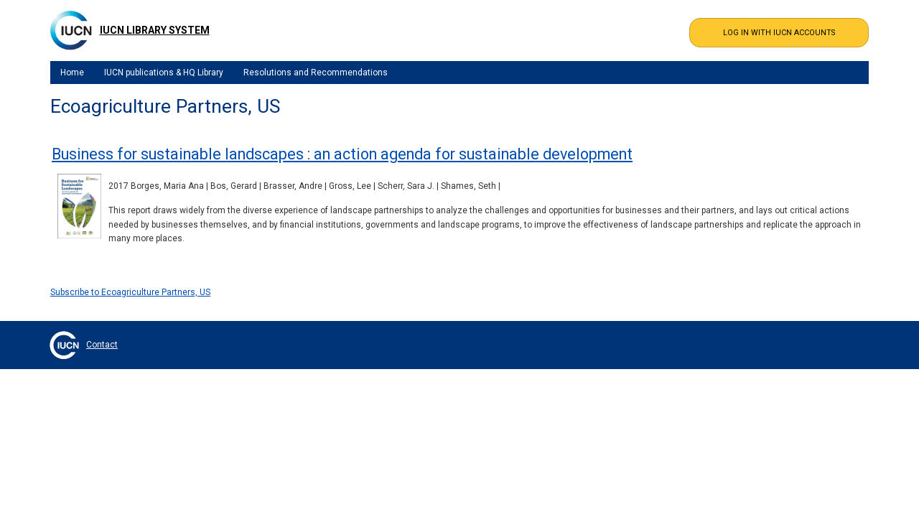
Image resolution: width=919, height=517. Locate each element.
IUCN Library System (155, 30)
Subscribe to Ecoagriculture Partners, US (130, 292)
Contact (102, 345)
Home (72, 72)
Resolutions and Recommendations (315, 72)
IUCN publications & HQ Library (163, 72)
